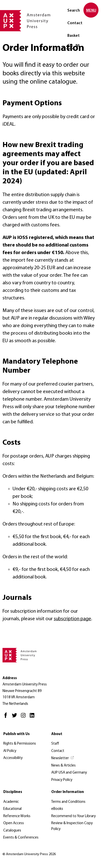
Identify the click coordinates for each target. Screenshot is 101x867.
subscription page (72, 618)
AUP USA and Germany (69, 773)
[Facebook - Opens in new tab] (7, 717)
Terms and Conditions (68, 802)
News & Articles (63, 766)
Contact (74, 23)
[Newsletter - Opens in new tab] (63, 758)
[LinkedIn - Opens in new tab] (33, 717)
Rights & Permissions (19, 744)
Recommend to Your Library (73, 816)
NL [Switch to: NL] (78, 46)
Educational (12, 809)
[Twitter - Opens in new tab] (15, 717)
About (56, 734)
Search (73, 11)
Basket (73, 36)
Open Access (13, 823)
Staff (55, 744)
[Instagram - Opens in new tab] (24, 717)
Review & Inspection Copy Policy (72, 826)
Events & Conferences (20, 838)
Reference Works (16, 816)
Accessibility (13, 758)
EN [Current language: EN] (70, 46)
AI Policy (9, 751)
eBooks (57, 809)
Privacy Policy (61, 780)
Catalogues (12, 831)
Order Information (67, 792)
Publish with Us (16, 734)
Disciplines (12, 792)
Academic (11, 802)
